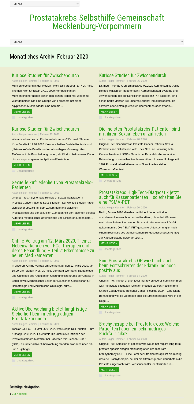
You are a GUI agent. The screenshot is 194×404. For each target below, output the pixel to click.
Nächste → (23, 393)
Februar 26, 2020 (49, 80)
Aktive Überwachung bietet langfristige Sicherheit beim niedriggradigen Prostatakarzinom (49, 314)
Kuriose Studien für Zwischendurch (45, 75)
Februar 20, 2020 (137, 139)
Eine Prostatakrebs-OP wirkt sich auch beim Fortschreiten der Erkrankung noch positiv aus (137, 265)
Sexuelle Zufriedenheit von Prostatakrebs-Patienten (52, 185)
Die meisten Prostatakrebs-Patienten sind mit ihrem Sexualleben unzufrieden (139, 131)
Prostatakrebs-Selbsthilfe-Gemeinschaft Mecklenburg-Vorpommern (97, 22)
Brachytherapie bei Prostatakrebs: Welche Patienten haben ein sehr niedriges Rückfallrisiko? (139, 329)
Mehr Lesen (22, 111)
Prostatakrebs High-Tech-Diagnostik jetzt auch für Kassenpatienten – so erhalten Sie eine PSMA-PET (140, 197)
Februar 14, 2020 (137, 275)
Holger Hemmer (28, 80)
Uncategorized (25, 117)
